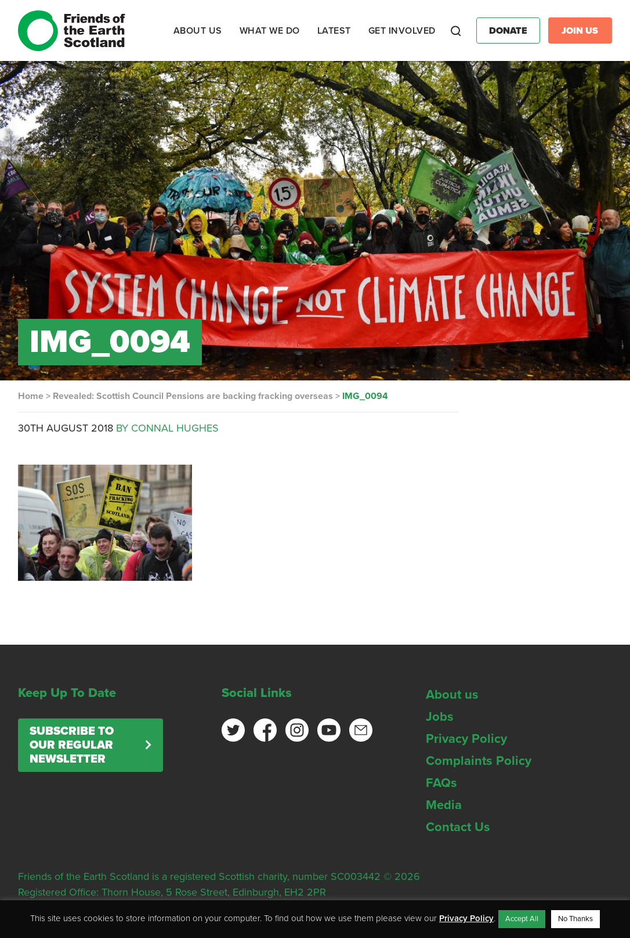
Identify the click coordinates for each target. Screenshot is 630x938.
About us (452, 694)
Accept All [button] (521, 918)
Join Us (580, 31)
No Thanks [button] (575, 918)
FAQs (441, 782)
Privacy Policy (466, 738)
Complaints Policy (478, 760)
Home (31, 396)
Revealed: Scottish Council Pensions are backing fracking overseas (193, 396)
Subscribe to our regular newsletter (72, 745)
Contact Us (458, 827)
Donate (508, 31)
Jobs (440, 716)
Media (444, 805)
